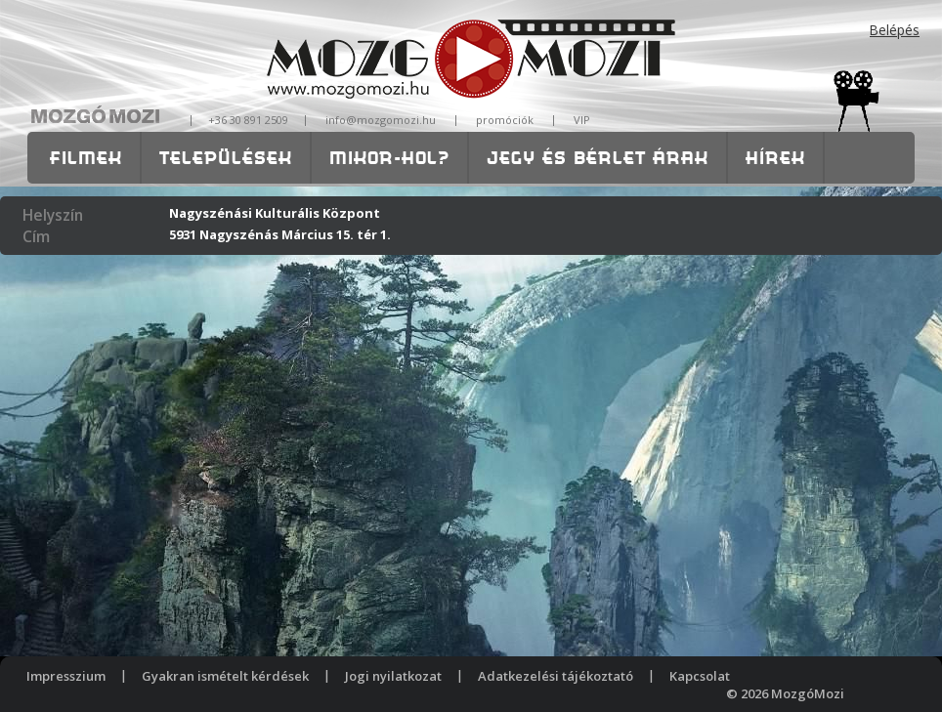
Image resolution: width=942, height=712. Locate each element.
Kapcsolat (699, 676)
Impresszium (66, 676)
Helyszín (52, 215)
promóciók (505, 119)
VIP (582, 119)
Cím (36, 236)
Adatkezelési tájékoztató (555, 676)
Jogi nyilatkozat (393, 676)
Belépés (895, 30)
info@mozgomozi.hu (380, 119)
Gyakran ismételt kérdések (225, 676)
